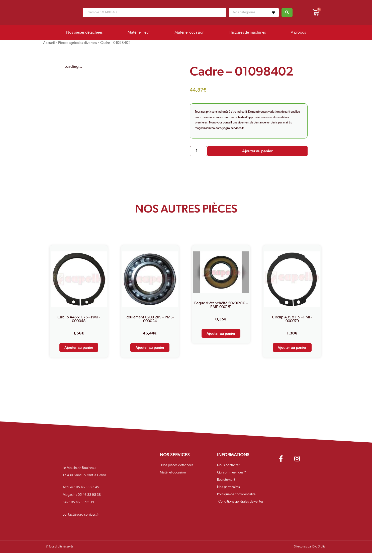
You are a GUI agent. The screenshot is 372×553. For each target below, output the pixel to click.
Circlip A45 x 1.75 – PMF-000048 (78, 319)
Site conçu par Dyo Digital (310, 546)
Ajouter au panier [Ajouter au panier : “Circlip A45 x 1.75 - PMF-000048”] (78, 347)
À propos (298, 33)
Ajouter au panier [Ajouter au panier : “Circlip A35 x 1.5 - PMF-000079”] (292, 347)
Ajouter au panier (257, 151)
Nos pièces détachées (84, 33)
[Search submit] (287, 12)
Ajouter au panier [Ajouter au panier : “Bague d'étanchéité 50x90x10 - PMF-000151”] (221, 333)
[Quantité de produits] (198, 151)
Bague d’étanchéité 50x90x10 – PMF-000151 (221, 305)
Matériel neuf (138, 33)
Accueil (49, 43)
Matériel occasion (189, 33)
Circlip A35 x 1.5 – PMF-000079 (292, 319)
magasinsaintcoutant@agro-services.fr (219, 128)
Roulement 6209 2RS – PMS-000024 (150, 319)
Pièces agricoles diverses (77, 43)
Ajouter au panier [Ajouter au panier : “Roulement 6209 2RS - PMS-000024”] (149, 347)
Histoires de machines (247, 33)
